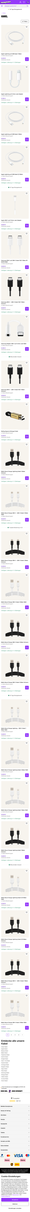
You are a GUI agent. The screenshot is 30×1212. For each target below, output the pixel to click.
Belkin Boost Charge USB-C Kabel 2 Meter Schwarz (14, 682)
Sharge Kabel (4, 1074)
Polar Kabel (4, 1070)
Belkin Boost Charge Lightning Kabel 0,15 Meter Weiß (13, 898)
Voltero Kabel (4, 1076)
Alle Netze (15, 1115)
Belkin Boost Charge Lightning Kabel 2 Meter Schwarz (13, 472)
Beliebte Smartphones (15, 1106)
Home (3, 13)
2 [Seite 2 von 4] (11, 1034)
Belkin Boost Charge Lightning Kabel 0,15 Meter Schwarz (13, 940)
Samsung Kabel (5, 1072)
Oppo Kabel (4, 1068)
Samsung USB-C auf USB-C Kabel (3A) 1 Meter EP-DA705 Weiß (14, 261)
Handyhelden (15, 1150)
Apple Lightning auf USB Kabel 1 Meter (11, 53)
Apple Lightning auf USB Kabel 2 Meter (11, 134)
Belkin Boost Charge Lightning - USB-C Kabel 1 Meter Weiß (13, 729)
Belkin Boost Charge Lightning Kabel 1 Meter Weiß (14, 810)
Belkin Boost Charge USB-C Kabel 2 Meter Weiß (13, 1022)
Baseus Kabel (4, 1050)
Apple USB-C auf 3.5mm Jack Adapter (11, 220)
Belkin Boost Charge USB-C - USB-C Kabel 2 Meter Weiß (14, 513)
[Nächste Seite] (22, 1034)
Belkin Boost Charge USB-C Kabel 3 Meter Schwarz (14, 642)
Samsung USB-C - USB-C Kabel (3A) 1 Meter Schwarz (13, 302)
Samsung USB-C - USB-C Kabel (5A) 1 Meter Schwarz (13, 390)
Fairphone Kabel (5, 1054)
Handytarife (15, 1123)
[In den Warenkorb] (27, 59)
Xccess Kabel (4, 1078)
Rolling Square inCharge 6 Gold (9, 431)
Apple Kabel (4, 1048)
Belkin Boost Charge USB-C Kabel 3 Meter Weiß (13, 602)
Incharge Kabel (5, 1064)
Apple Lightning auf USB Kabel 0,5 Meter (12, 174)
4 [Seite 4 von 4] (18, 1034)
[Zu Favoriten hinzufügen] (26, 27)
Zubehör (15, 1128)
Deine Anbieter (15, 1145)
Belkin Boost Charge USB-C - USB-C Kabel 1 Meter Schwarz (14, 981)
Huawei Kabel (4, 1062)
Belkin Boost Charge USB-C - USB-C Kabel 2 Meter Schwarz (14, 561)
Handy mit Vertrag (15, 1110)
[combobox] (16, 6)
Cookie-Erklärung (5, 1196)
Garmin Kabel (4, 1056)
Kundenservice (15, 1137)
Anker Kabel (4, 1046)
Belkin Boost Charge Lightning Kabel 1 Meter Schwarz (13, 851)
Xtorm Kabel (4, 1080)
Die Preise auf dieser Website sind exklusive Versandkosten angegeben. (16, 1171)
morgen (16, 1086)
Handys (15, 1119)
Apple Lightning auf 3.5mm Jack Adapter (12, 94)
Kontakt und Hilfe (15, 1141)
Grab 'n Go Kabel (5, 1060)
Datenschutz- (15, 1194)
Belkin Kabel (4, 1052)
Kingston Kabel (5, 1066)
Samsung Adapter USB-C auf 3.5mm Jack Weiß (13, 343)
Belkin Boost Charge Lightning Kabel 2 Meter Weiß (14, 770)
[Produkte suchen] (15, 6)
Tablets (15, 1132)
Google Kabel (4, 1058)
